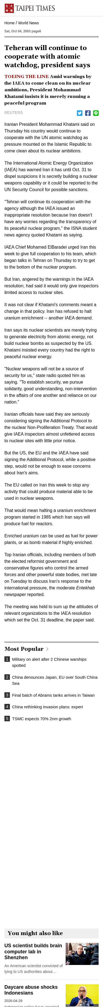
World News (28, 23)
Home (9, 23)
